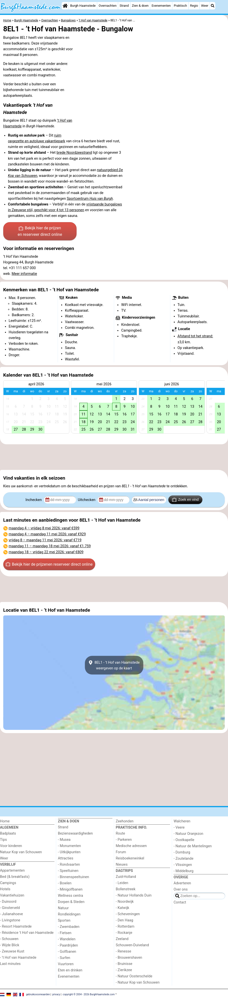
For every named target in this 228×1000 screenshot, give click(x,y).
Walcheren (182, 821)
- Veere (179, 827)
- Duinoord (8, 902)
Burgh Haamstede (83, 5)
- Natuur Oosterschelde (134, 976)
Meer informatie (24, 274)
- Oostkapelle (184, 840)
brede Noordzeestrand (74, 152)
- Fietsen (64, 933)
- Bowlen (65, 883)
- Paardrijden (68, 945)
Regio (194, 5)
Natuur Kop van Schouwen (21, 852)
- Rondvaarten (69, 864)
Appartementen (12, 870)
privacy (56, 994)
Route (120, 833)
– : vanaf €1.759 (50, 546)
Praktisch (180, 5)
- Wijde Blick (9, 945)
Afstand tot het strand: (195, 336)
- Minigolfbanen (70, 889)
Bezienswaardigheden (75, 833)
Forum (121, 852)
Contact (180, 902)
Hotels (5, 889)
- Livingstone (10, 920)
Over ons (180, 889)
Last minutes (10, 964)
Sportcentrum (90, 199)
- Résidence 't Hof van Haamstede (27, 933)
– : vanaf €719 (45, 540)
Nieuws (122, 864)
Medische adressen (131, 846)
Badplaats (8, 833)
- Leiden (122, 883)
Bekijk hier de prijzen (40, 232)
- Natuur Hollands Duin (134, 895)
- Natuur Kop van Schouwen (138, 982)
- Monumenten (69, 846)
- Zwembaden (69, 927)
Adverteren (182, 883)
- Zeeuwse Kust (12, 951)
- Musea (64, 840)
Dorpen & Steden (71, 902)
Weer (204, 5)
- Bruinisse (124, 964)
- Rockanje (124, 933)
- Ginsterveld (10, 908)
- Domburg (182, 852)
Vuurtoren (66, 964)
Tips (3, 840)
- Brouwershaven (129, 957)
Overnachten (108, 5)
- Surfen (64, 958)
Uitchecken (87, 500)
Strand (124, 5)
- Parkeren (124, 840)
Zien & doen (140, 5)
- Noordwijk (125, 902)
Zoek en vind (185, 500)
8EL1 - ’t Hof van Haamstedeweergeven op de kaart (113, 665)
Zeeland (122, 939)
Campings (8, 883)
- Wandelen (67, 939)
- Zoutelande (183, 858)
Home (5, 821)
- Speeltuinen (68, 871)
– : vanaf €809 (46, 552)
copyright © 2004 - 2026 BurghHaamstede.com (89, 994)
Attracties (65, 858)
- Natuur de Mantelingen (193, 846)
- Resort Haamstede (16, 926)
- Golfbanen (67, 952)
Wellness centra (70, 896)
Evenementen (161, 5)
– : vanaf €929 (47, 534)
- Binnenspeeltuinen (73, 877)
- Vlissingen (183, 865)
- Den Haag (124, 920)
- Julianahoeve (11, 914)
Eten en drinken (70, 970)
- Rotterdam (125, 926)
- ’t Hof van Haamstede (18, 957)
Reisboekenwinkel (130, 858)
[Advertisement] (114, 457)
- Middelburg (183, 871)
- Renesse (123, 951)
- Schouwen (9, 939)
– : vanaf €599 (44, 528)
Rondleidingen (69, 914)
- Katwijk (122, 908)
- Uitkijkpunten (69, 852)
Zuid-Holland (126, 877)
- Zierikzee (124, 970)
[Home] (65, 5)
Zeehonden (125, 821)
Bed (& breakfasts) (15, 877)
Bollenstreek (126, 889)
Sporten (64, 920)
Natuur (63, 908)
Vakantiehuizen (12, 895)
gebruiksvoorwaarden (38, 994)
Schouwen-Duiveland (132, 945)
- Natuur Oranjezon (188, 834)
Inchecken (34, 500)
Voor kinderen (11, 846)
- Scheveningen (128, 914)
